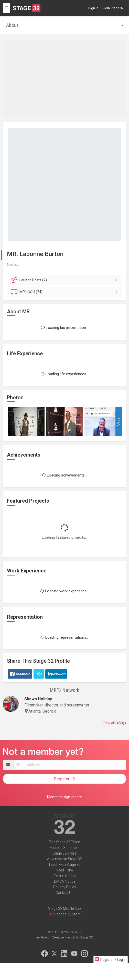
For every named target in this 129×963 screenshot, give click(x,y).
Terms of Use (65, 876)
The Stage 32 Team (64, 842)
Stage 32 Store (69, 914)
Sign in (93, 8)
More (118, 421)
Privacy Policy (64, 887)
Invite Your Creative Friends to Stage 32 (64, 937)
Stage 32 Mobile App (64, 908)
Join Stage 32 (113, 8)
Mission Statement (64, 848)
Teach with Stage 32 (64, 864)
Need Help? (64, 870)
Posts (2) (65, 280)
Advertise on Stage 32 (64, 859)
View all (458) (114, 723)
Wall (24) (65, 292)
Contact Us (64, 893)
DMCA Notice (64, 881)
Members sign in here (64, 797)
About (12, 25)
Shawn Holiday (38, 698)
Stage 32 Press (64, 853)
